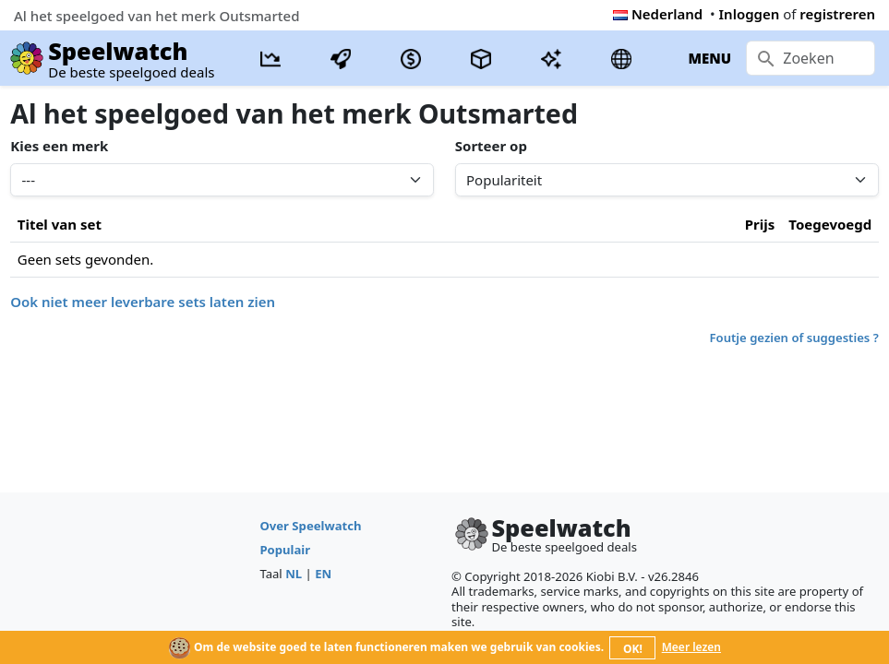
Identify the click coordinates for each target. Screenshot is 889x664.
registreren (837, 14)
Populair (284, 549)
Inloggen (749, 14)
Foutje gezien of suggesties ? (794, 337)
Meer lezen (691, 647)
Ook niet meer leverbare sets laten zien (142, 301)
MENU (709, 58)
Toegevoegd (829, 224)
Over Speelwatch (310, 525)
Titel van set (60, 224)
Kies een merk (59, 145)
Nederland (658, 14)
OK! (633, 649)
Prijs (760, 224)
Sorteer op (491, 145)
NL (293, 573)
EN (323, 573)
